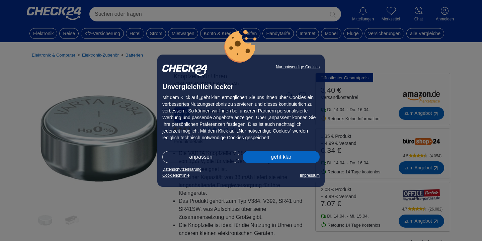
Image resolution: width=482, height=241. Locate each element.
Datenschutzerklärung (182, 169)
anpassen (200, 157)
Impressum (310, 175)
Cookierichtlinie (175, 175)
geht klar (281, 157)
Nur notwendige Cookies (298, 67)
